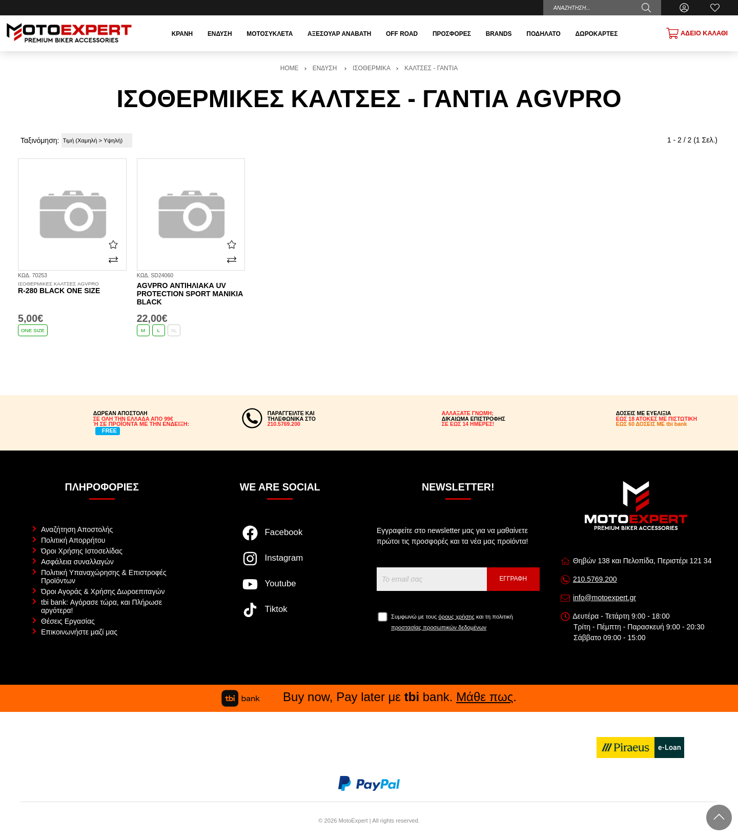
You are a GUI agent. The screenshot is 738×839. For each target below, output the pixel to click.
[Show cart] (697, 33)
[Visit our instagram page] (280, 564)
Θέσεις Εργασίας (68, 621)
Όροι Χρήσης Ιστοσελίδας (81, 551)
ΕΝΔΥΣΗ (326, 68)
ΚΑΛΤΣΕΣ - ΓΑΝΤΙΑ (431, 68)
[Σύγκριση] (113, 260)
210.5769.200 (595, 579)
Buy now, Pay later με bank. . (369, 697)
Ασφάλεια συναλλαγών (77, 562)
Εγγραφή (513, 578)
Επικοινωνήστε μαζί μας (79, 632)
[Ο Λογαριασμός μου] (684, 8)
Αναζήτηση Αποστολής (77, 529)
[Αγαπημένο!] (113, 244)
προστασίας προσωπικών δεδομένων (438, 627)
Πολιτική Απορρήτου (73, 540)
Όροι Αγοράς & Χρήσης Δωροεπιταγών (103, 591)
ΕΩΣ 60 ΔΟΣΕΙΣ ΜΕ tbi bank (651, 424)
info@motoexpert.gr (604, 598)
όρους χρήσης (457, 616)
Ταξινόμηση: (39, 140)
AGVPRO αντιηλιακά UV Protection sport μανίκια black (190, 293)
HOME (289, 68)
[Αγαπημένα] (715, 8)
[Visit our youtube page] (280, 589)
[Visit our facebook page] (280, 538)
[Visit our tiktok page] (280, 615)
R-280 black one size (72, 288)
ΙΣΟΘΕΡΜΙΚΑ (372, 68)
